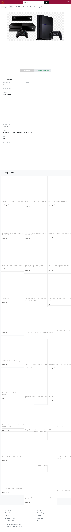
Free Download (26, 70)
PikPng (4, 7)
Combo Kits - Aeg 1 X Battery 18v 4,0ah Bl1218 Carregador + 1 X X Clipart (57, 264)
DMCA (7, 515)
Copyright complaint (42, 70)
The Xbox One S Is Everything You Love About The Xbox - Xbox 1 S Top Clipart (34, 298)
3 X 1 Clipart (51, 393)
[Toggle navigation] (68, 2)
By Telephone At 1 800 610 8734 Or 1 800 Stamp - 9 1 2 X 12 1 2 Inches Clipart (58, 330)
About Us (8, 510)
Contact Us (8, 513)
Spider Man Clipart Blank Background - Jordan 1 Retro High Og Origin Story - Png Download (58, 489)
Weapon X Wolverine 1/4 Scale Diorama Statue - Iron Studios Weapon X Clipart (58, 456)
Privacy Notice (9, 520)
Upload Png (40, 513)
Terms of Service (10, 518)
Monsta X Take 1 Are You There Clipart (58, 424)
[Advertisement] (35, 56)
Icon (38, 520)
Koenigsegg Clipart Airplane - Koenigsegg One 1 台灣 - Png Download (33, 395)
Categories (40, 510)
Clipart (39, 515)
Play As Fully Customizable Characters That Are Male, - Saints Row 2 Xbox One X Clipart (35, 264)
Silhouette (40, 518)
